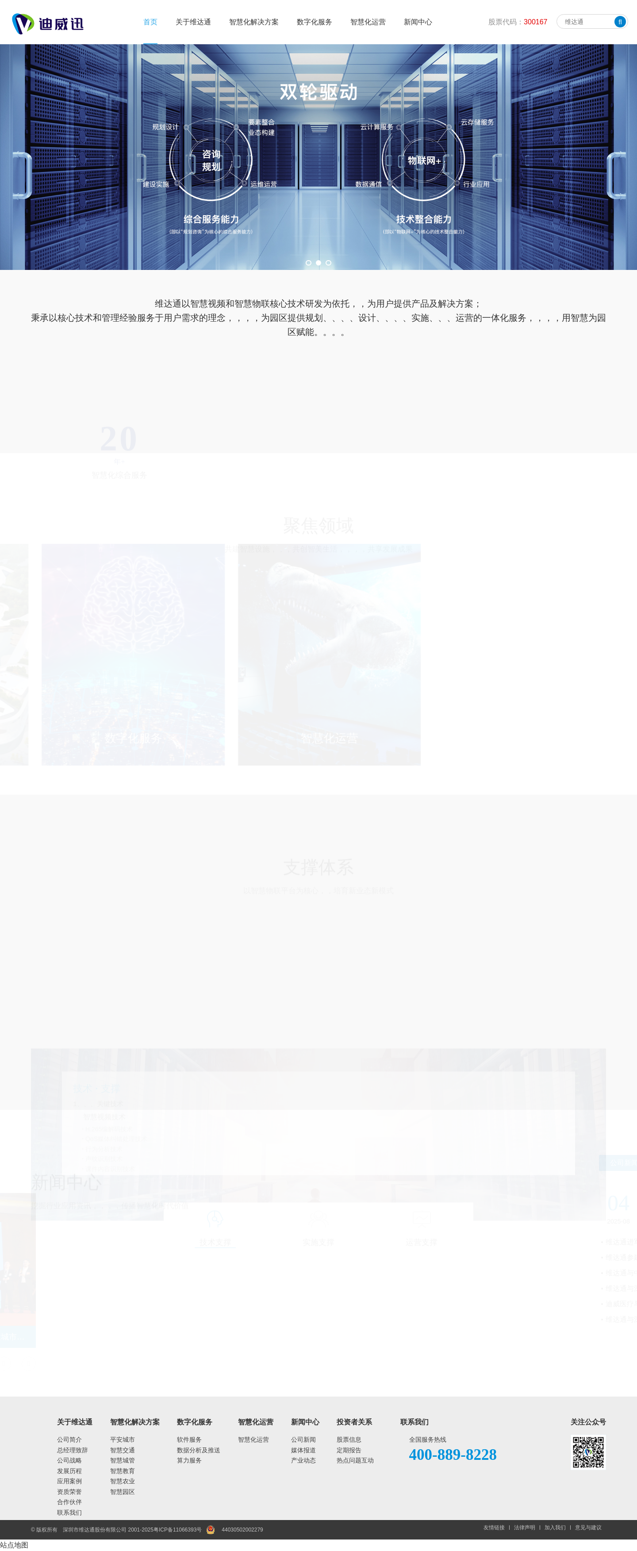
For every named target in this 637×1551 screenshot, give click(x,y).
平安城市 (122, 1439)
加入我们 (555, 1527)
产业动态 (303, 1460)
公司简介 (69, 1439)
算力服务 (189, 1460)
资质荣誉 (69, 1491)
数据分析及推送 (198, 1450)
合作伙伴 (69, 1501)
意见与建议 (588, 1527)
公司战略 (69, 1460)
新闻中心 (418, 22)
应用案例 (69, 1481)
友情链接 (494, 1527)
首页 (150, 22)
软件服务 (189, 1439)
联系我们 (69, 1512)
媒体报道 (303, 1450)
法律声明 (524, 1527)
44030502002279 (242, 1530)
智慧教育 (122, 1470)
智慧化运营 (368, 22)
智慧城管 (122, 1460)
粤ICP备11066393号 (177, 1530)
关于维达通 (193, 22)
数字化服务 (314, 22)
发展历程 (69, 1470)
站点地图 (14, 1545)
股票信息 (349, 1439)
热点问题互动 (355, 1460)
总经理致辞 (72, 1450)
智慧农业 (122, 1481)
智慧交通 (122, 1450)
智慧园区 (122, 1491)
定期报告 (349, 1450)
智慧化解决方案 (254, 22)
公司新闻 (303, 1439)
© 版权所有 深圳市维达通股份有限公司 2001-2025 (92, 1530)
